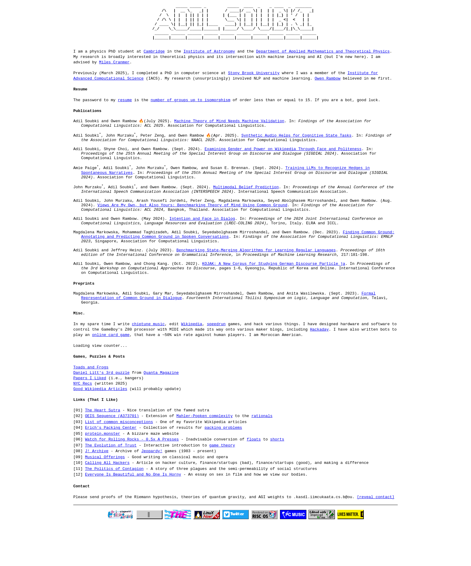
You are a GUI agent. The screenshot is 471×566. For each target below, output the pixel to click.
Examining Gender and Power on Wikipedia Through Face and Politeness (283, 162)
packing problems (223, 468)
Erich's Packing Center (111, 468)
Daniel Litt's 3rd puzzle (101, 413)
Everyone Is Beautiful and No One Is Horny (133, 515)
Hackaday (319, 370)
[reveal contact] (375, 537)
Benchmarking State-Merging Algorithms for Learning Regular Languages (256, 283)
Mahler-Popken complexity (204, 457)
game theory (222, 486)
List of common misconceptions (119, 463)
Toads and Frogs (90, 408)
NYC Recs (82, 424)
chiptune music (148, 365)
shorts (277, 480)
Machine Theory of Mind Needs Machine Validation (229, 129)
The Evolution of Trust (111, 486)
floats (254, 480)
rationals (261, 457)
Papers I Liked (89, 419)
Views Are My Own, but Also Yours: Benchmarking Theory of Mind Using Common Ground (192, 229)
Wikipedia (191, 365)
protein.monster (102, 474)
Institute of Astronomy (209, 59)
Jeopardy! (151, 492)
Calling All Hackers (107, 504)
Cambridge (154, 59)
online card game (110, 375)
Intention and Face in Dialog (202, 246)
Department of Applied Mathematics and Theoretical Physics (323, 59)
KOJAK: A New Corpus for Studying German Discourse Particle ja (273, 300)
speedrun (216, 365)
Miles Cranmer (114, 70)
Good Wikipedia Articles (100, 429)
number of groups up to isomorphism (190, 107)
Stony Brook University (254, 80)
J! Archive (96, 492)
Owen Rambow (327, 86)
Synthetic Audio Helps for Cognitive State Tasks (296, 146)
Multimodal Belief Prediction (245, 208)
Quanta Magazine (161, 413)
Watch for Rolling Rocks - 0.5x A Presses (132, 480)
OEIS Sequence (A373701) (112, 457)
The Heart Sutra (102, 451)
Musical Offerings (105, 498)
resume (125, 107)
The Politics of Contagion (114, 510)
